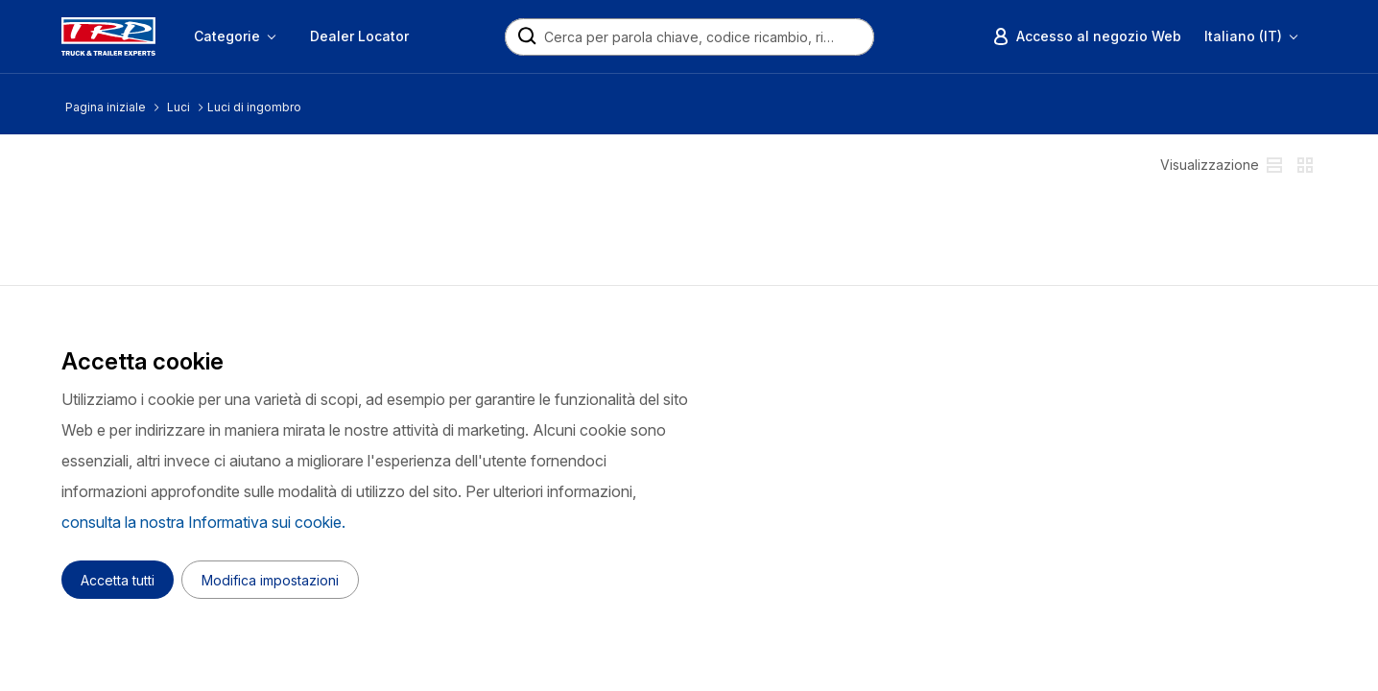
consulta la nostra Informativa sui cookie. (203, 522)
